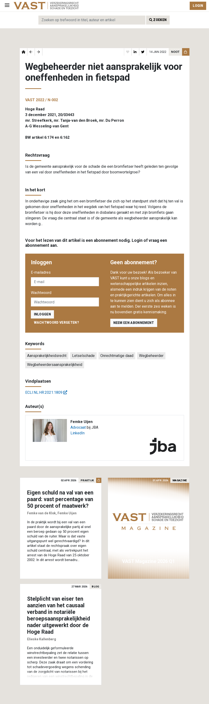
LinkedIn (77, 433)
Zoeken (158, 20)
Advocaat (78, 427)
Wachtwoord (41, 292)
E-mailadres (41, 272)
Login (198, 6)
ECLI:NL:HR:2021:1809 (46, 392)
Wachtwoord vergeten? (56, 322)
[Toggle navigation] (7, 5)
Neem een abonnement (133, 323)
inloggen (42, 314)
